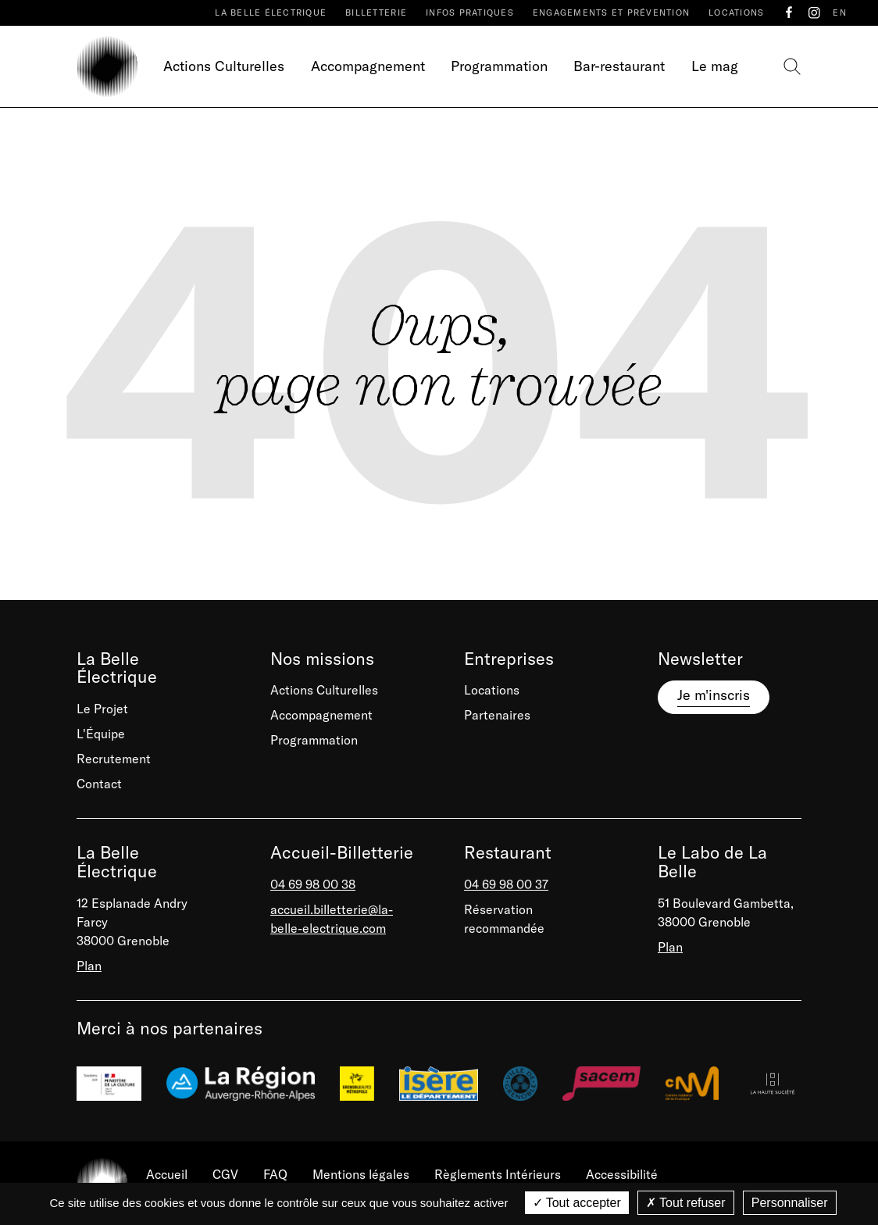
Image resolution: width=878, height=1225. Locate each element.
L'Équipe (101, 733)
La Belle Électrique (271, 12)
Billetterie (376, 12)
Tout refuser (686, 1202)
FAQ (275, 1174)
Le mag (714, 66)
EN (840, 12)
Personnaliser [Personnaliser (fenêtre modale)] (789, 1202)
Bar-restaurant (619, 66)
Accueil (166, 1174)
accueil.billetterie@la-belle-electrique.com (331, 919)
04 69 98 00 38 (312, 884)
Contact (99, 783)
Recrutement (114, 758)
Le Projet (102, 708)
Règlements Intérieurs (497, 1174)
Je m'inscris (713, 695)
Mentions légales (360, 1174)
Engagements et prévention (611, 12)
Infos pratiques (470, 12)
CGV (225, 1174)
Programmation (499, 66)
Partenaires (497, 715)
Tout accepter (577, 1202)
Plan (89, 965)
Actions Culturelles (223, 66)
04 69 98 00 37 (506, 884)
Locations (736, 12)
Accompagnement (368, 66)
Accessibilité (622, 1174)
